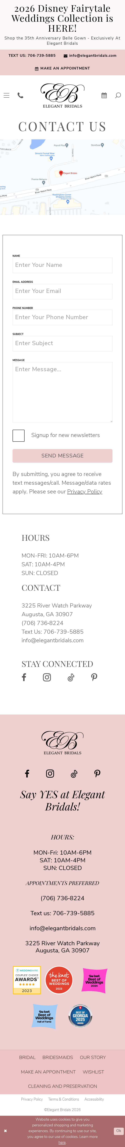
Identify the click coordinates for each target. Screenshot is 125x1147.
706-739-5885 (64, 632)
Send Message (62, 456)
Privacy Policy (84, 492)
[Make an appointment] (62, 68)
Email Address (23, 282)
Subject (18, 334)
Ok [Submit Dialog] (118, 1131)
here (62, 1143)
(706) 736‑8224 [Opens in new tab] (42, 623)
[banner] (63, 95)
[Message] (62, 392)
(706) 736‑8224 (62, 899)
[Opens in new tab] (62, 177)
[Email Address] (62, 291)
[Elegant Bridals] (62, 742)
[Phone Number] (62, 317)
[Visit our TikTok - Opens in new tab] (71, 677)
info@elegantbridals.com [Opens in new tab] (53, 641)
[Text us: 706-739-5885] (32, 56)
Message (19, 360)
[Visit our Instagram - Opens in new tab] (47, 677)
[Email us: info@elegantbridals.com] (90, 56)
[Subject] (62, 343)
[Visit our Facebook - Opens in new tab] (24, 677)
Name (16, 256)
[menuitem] (32, 56)
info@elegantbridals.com (63, 929)
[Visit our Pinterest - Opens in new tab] (94, 677)
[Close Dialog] (5, 1131)
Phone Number (23, 308)
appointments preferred (62, 883)
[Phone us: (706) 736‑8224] (21, 95)
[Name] (62, 265)
